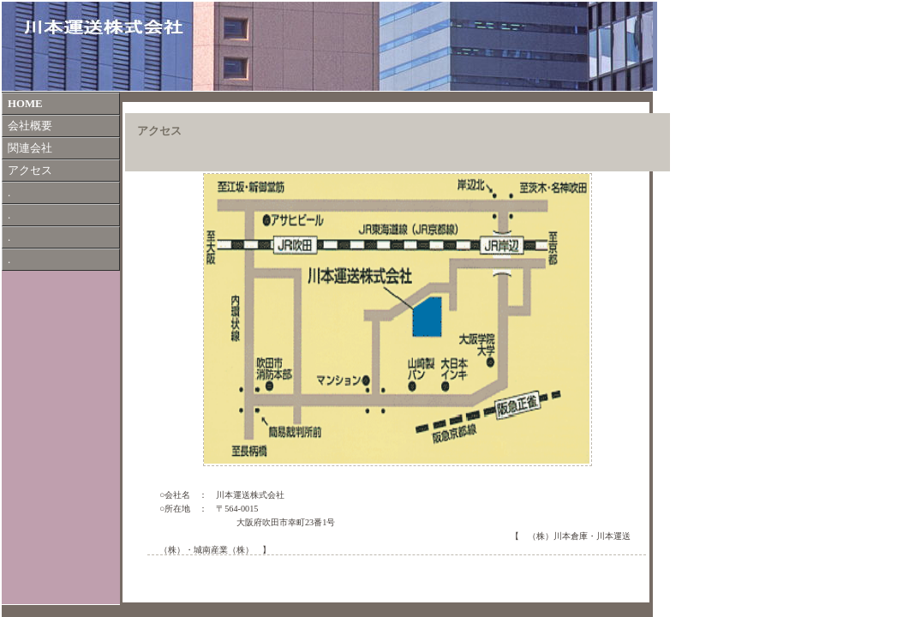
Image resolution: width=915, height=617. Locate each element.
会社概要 (30, 126)
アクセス (30, 171)
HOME (25, 104)
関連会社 (30, 148)
